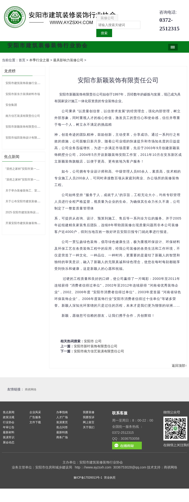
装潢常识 (8, 437)
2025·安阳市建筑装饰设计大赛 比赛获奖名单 (34, 212)
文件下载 (35, 422)
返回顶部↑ (179, 365)
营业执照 (109, 477)
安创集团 (11, 105)
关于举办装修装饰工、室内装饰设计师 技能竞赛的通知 (40, 190)
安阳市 (89, 341)
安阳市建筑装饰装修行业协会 (24, 83)
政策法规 (8, 417)
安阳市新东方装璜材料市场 (23, 94)
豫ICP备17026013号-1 (88, 477)
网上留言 (88, 422)
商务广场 (62, 437)
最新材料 (8, 432)
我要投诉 (88, 417)
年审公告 (8, 427)
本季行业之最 (39, 60)
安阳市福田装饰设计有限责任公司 (27, 137)
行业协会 (8, 422)
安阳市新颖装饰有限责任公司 (24, 126)
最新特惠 (62, 432)
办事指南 (62, 412)
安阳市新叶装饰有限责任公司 (95, 346)
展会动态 (8, 442)
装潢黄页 (62, 422)
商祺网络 (30, 389)
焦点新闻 (8, 412)
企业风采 (35, 412)
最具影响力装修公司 (68, 60)
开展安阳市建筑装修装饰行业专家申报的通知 (34, 223)
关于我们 (88, 427)
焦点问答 (62, 427)
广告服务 (35, 417)
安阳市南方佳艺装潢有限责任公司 (99, 351)
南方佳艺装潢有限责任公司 (23, 116)
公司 (98, 341)
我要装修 (88, 412)
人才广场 (62, 417)
